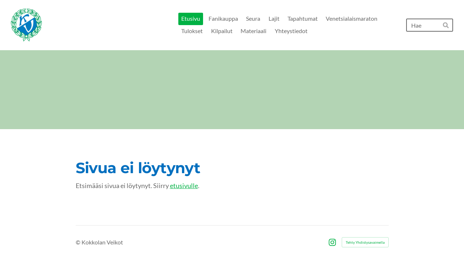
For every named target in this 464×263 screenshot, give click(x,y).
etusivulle (184, 186)
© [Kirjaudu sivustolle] (79, 242)
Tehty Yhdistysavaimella (365, 242)
